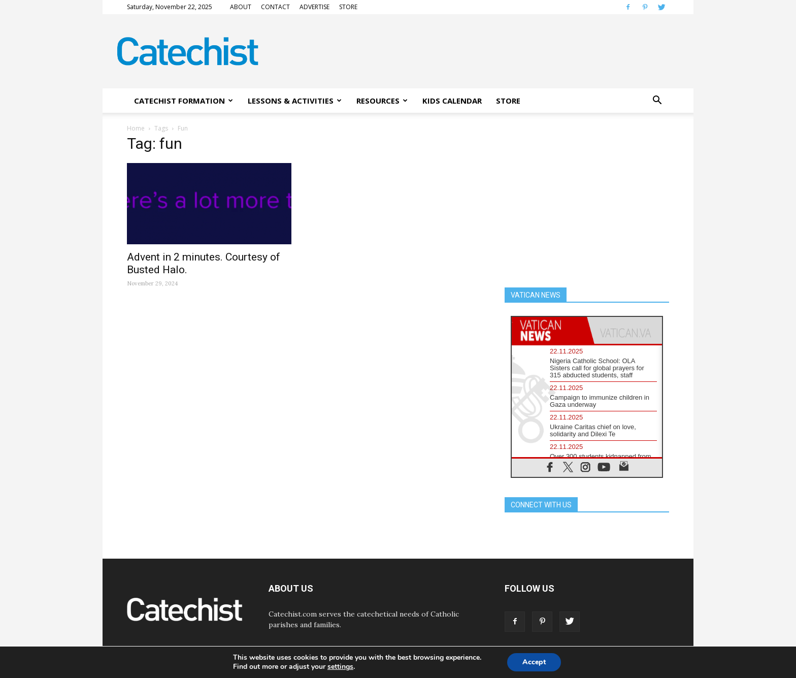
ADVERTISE (314, 7)
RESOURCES (382, 100)
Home (136, 128)
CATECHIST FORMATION (183, 100)
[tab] (549, 330)
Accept (534, 662)
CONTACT (275, 7)
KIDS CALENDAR (452, 100)
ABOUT (240, 7)
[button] (657, 100)
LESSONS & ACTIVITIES (295, 100)
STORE (348, 7)
